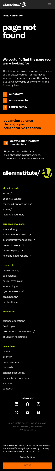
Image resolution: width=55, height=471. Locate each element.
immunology (10, 286)
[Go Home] (28, 172)
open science (10, 362)
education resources (15, 337)
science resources (13, 373)
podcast (7, 367)
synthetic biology (13, 292)
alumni (6, 209)
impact (7, 194)
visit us (7, 383)
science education (13, 321)
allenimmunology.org (15, 235)
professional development (18, 332)
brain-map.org (11, 251)
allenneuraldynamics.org (17, 240)
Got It (27, 465)
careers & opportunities (17, 204)
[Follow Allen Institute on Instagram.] (38, 404)
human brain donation (15, 378)
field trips (8, 326)
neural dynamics (12, 281)
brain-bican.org (11, 245)
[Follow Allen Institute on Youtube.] (27, 413)
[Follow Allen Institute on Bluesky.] (38, 413)
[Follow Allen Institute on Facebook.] (27, 404)
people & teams (12, 199)
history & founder (13, 215)
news (6, 352)
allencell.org (10, 229)
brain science (10, 270)
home (6, 16)
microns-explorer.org (15, 256)
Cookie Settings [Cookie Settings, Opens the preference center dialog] (27, 457)
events (7, 357)
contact (7, 389)
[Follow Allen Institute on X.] (16, 413)
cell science (9, 276)
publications (10, 302)
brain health (10, 297)
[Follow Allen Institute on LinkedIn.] (16, 404)
